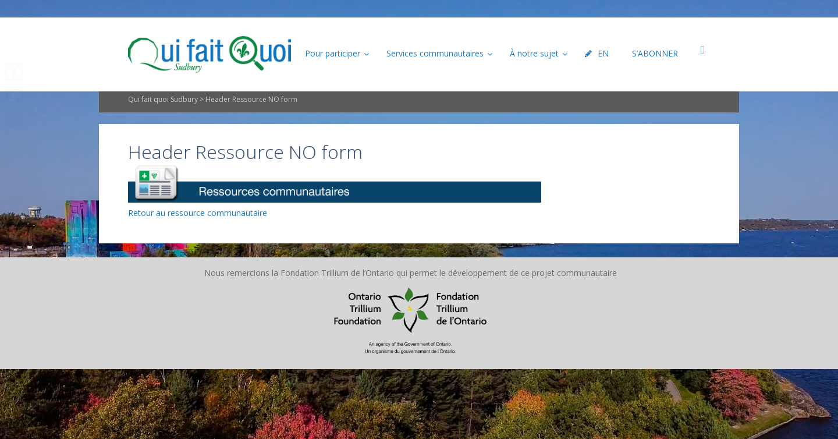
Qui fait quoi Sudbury (163, 99)
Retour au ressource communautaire (197, 212)
